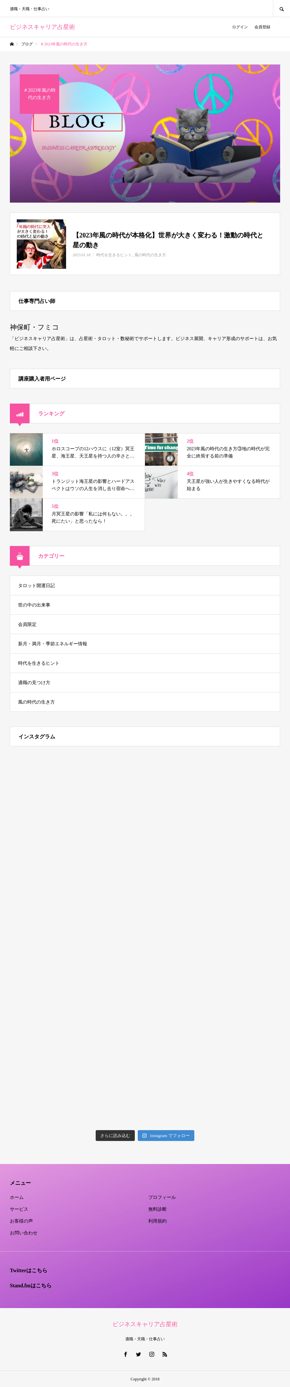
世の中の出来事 (34, 605)
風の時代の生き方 (36, 702)
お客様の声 (21, 1221)
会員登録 (262, 27)
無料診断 (157, 1209)
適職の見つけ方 (34, 682)
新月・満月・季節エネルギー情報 (52, 643)
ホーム (17, 1197)
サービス (19, 1209)
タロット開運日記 (36, 585)
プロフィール (162, 1197)
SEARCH (281, 8)
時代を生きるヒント (39, 663)
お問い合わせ (23, 1232)
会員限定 (27, 624)
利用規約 (157, 1221)
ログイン (240, 27)
